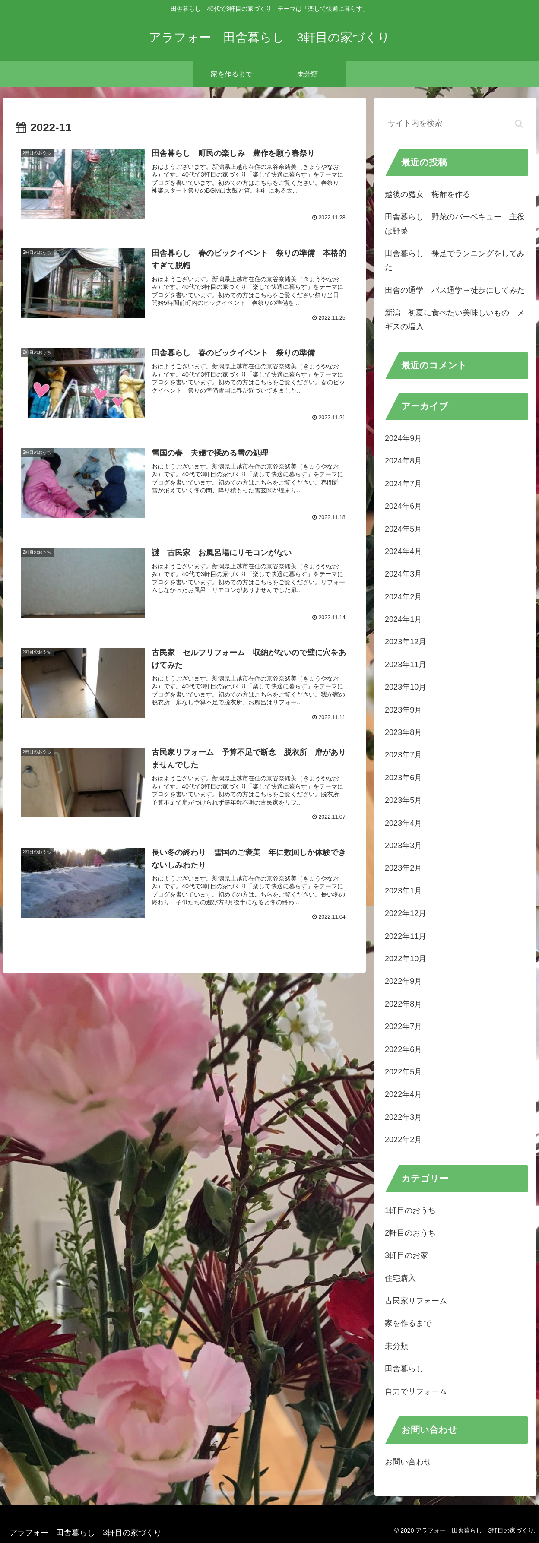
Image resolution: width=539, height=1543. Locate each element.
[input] (455, 123)
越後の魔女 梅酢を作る (427, 194)
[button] (518, 124)
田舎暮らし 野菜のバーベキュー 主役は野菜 (455, 223)
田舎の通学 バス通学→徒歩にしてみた (455, 290)
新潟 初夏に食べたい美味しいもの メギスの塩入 (455, 319)
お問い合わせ (408, 1461)
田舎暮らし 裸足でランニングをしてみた (455, 260)
